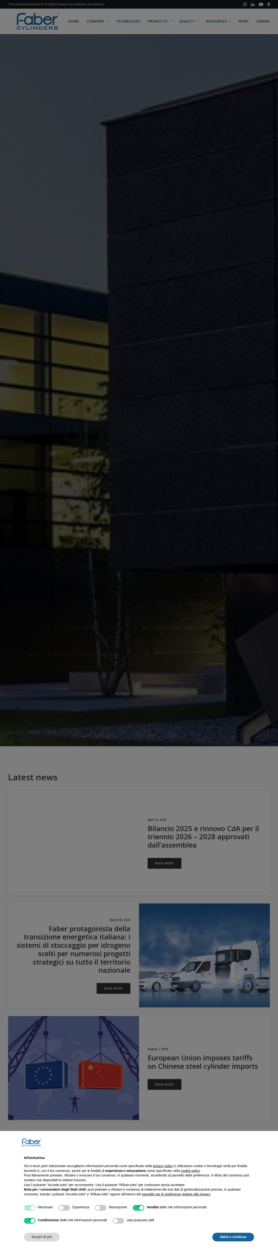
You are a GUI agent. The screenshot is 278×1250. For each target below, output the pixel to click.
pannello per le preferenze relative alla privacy (176, 1194)
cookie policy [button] (190, 1171)
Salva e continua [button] (233, 1237)
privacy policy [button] (163, 1166)
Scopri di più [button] (42, 1237)
